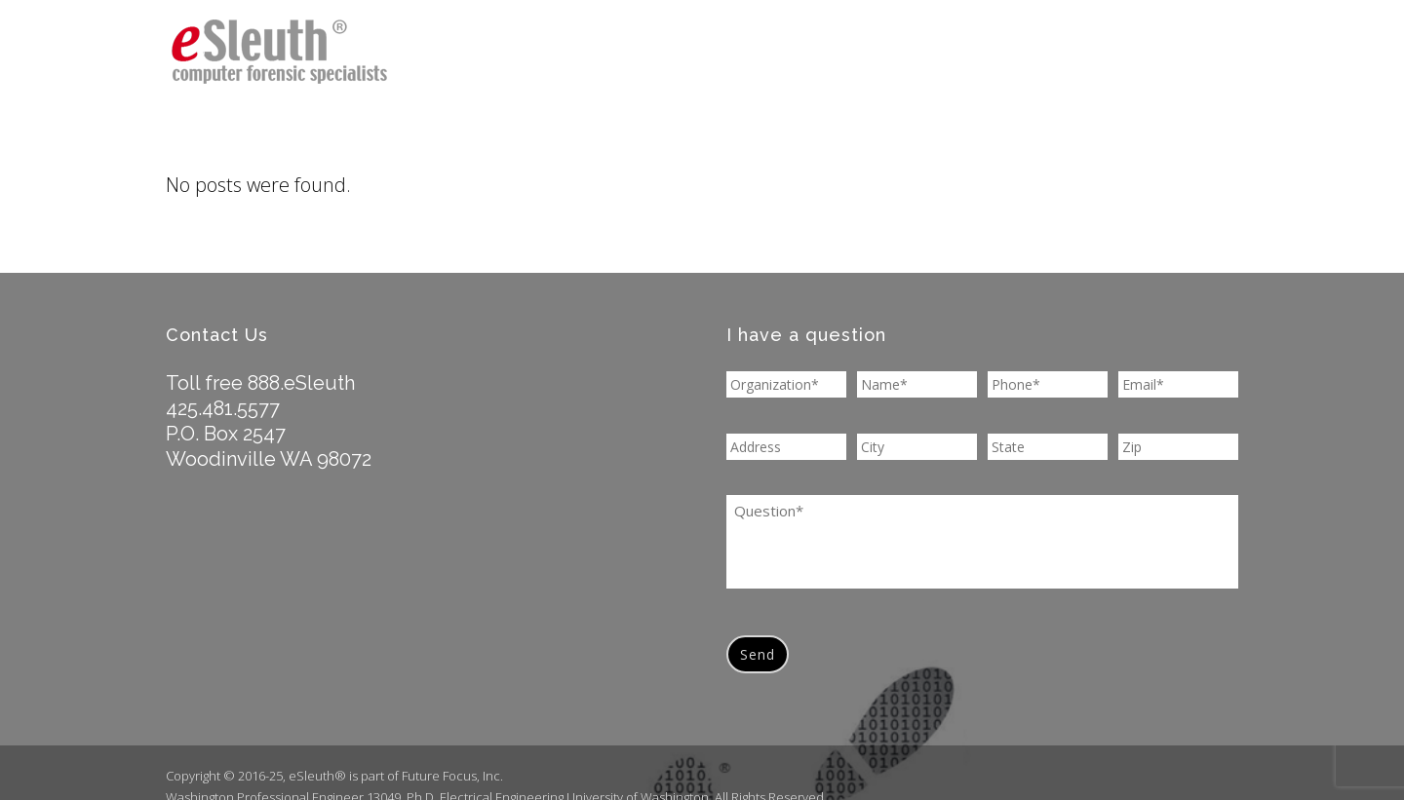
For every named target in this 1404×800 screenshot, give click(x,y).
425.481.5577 (223, 408)
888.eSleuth (301, 383)
